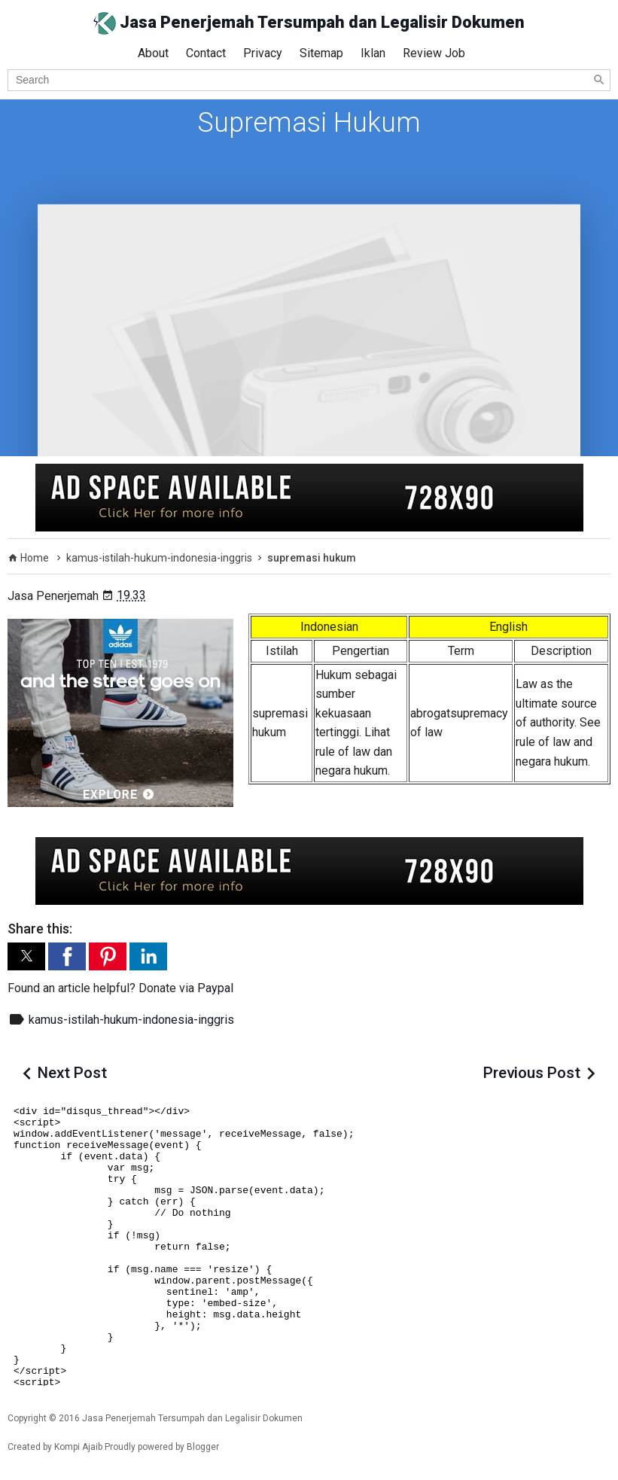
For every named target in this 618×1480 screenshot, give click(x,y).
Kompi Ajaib (78, 1447)
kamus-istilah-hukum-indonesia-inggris (131, 1020)
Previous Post (531, 1073)
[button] (26, 956)
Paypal (215, 988)
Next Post (72, 1073)
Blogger (203, 1447)
